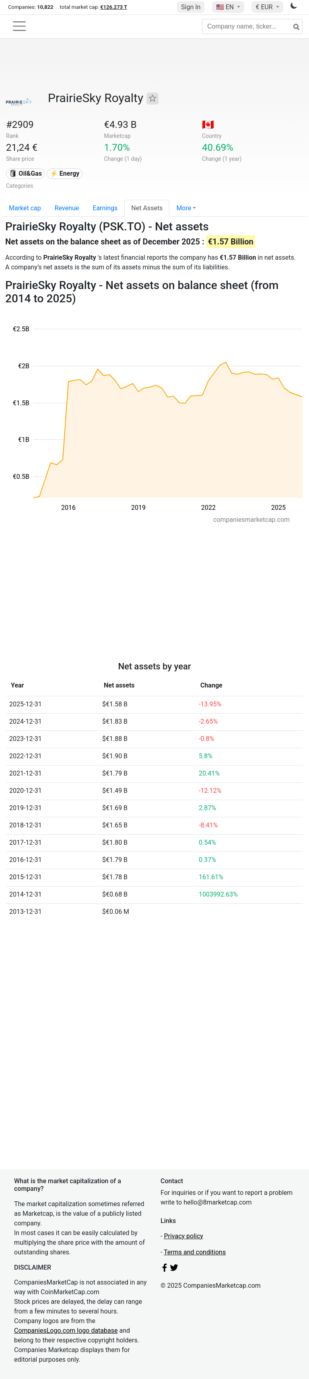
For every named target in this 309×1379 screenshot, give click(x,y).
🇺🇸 (225, 7)
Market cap (25, 208)
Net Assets (147, 208)
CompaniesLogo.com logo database (65, 1330)
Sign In (190, 7)
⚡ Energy (65, 173)
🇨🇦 (208, 124)
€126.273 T (113, 7)
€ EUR (264, 7)
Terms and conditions (195, 1252)
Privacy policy (183, 1236)
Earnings (105, 208)
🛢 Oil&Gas (25, 173)
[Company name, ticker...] (252, 26)
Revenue (67, 208)
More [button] (183, 208)
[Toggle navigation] (19, 26)
